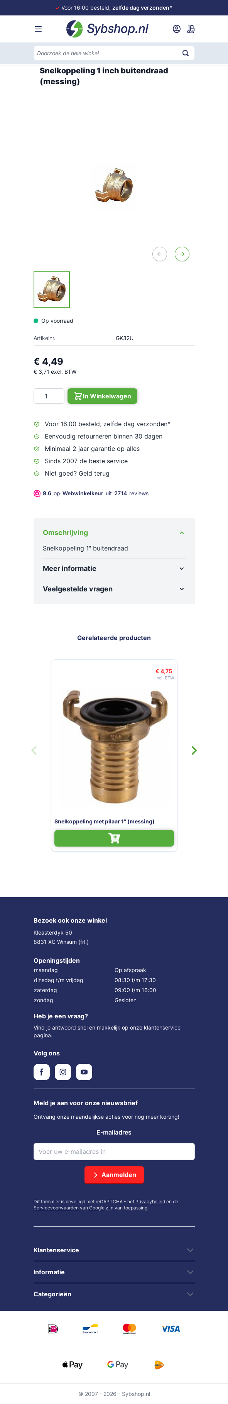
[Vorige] (159, 254)
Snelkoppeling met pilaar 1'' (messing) (104, 821)
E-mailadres (114, 1132)
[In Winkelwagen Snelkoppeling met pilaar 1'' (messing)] (114, 838)
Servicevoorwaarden (56, 1208)
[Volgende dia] (194, 750)
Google (97, 1208)
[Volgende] (182, 254)
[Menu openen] (38, 29)
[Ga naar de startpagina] (107, 29)
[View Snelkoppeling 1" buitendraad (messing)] (52, 289)
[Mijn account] (177, 29)
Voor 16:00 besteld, (116, 7)
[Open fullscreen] (114, 186)
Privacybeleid (150, 1201)
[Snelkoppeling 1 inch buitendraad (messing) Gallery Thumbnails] (52, 289)
